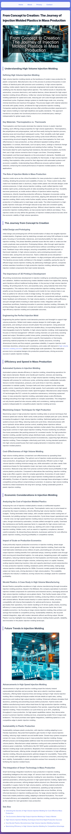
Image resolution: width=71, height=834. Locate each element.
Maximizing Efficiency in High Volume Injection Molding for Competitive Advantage (35, 826)
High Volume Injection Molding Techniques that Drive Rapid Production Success (34, 820)
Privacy (39, 5)
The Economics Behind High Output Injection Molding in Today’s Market (31, 816)
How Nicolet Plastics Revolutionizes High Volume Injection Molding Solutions (33, 823)
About (29, 5)
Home (21, 5)
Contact (49, 5)
